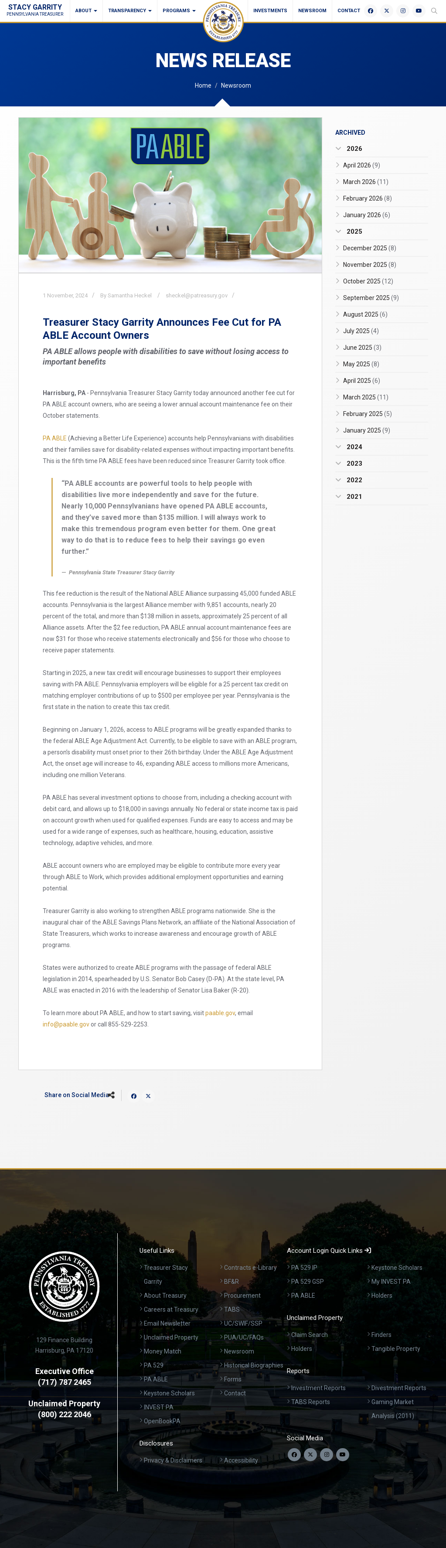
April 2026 (361, 165)
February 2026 (367, 198)
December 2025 (369, 248)
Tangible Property (395, 1348)
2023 (353, 463)
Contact (348, 11)
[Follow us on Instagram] (326, 1454)
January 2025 (366, 430)
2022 (353, 480)
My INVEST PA (391, 1281)
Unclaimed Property (171, 1337)
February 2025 (367, 413)
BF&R (231, 1281)
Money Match (162, 1351)
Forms (233, 1379)
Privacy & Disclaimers (173, 1460)
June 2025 (362, 347)
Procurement (242, 1295)
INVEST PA (159, 1407)
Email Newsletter (167, 1323)
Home (203, 85)
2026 (353, 149)
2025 (353, 231)
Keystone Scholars (169, 1393)
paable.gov (220, 1012)
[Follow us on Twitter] (310, 1454)
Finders (381, 1334)
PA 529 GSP (307, 1281)
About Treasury (165, 1295)
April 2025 (361, 380)
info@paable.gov (66, 1024)
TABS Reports (310, 1401)
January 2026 (366, 214)
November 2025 (369, 264)
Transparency (130, 11)
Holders (381, 1295)
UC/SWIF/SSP (243, 1323)
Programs (179, 11)
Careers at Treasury (171, 1309)
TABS (232, 1309)
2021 (353, 497)
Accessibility (241, 1460)
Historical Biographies (253, 1365)
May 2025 (361, 364)
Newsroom (312, 11)
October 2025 (368, 281)
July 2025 (361, 330)
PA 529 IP (304, 1267)
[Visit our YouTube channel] (342, 1454)
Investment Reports (318, 1387)
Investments (270, 11)
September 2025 (371, 297)
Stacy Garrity (35, 10)
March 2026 (365, 181)
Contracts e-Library (250, 1267)
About (86, 11)
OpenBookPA (162, 1421)
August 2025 (365, 314)
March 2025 (365, 397)
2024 (353, 447)
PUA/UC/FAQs (244, 1337)
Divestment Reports (398, 1387)
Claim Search (309, 1334)
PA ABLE (55, 438)
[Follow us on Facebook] (294, 1454)
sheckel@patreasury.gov (197, 295)
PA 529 (153, 1365)
